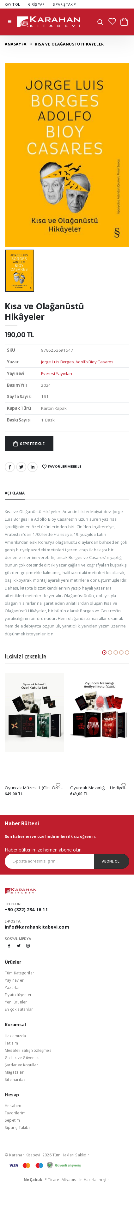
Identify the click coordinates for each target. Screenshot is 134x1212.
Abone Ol (110, 861)
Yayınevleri (15, 980)
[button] (100, 23)
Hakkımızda (15, 1035)
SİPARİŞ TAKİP (64, 4)
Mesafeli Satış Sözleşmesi (28, 1050)
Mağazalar (14, 1072)
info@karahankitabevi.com (37, 927)
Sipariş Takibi (17, 1127)
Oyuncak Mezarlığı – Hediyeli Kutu (99, 788)
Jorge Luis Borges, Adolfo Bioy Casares (77, 362)
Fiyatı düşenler (18, 994)
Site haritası (16, 1079)
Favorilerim (15, 1112)
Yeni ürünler (16, 1001)
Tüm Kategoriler (19, 972)
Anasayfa (16, 44)
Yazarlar (12, 987)
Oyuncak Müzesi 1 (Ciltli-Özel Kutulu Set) (34, 788)
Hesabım (13, 1105)
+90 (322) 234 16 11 (26, 909)
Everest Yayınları (56, 373)
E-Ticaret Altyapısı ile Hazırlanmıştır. (67, 1179)
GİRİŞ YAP (36, 4)
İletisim (11, 1042)
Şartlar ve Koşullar (21, 1064)
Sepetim (12, 1120)
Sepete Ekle (32, 443)
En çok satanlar (19, 1009)
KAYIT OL (12, 4)
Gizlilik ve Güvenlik (22, 1057)
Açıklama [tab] (15, 492)
